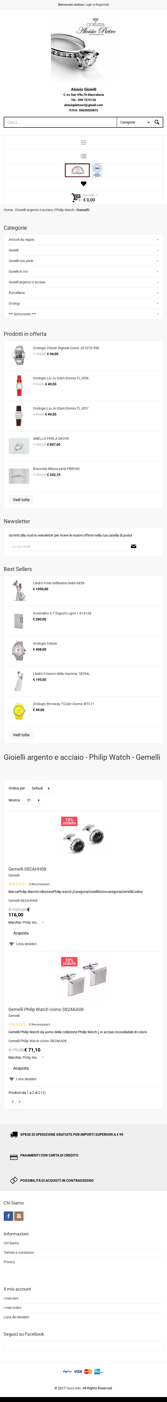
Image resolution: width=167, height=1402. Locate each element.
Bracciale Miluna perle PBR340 (56, 469)
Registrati (102, 4)
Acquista (21, 933)
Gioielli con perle (21, 261)
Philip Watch (32, 922)
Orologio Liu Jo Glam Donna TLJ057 (61, 408)
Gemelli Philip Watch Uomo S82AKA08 (46, 1009)
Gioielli (14, 250)
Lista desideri (22, 944)
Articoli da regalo (21, 240)
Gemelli (14, 875)
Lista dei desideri (16, 1317)
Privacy (9, 1262)
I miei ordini (12, 1308)
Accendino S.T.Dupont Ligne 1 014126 (62, 613)
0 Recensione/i (39, 884)
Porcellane (17, 293)
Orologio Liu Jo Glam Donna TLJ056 (61, 378)
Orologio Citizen (45, 643)
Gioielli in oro (18, 271)
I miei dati (11, 1298)
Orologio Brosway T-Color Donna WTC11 (64, 704)
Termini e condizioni (19, 1252)
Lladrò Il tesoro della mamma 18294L (61, 674)
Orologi (14, 303)
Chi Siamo (11, 1243)
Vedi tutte (21, 499)
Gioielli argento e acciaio (27, 282)
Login (88, 4)
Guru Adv (74, 1388)
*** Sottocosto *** (22, 314)
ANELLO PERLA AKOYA (51, 439)
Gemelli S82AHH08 (27, 869)
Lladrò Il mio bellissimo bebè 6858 (58, 583)
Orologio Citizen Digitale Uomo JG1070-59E (66, 348)
